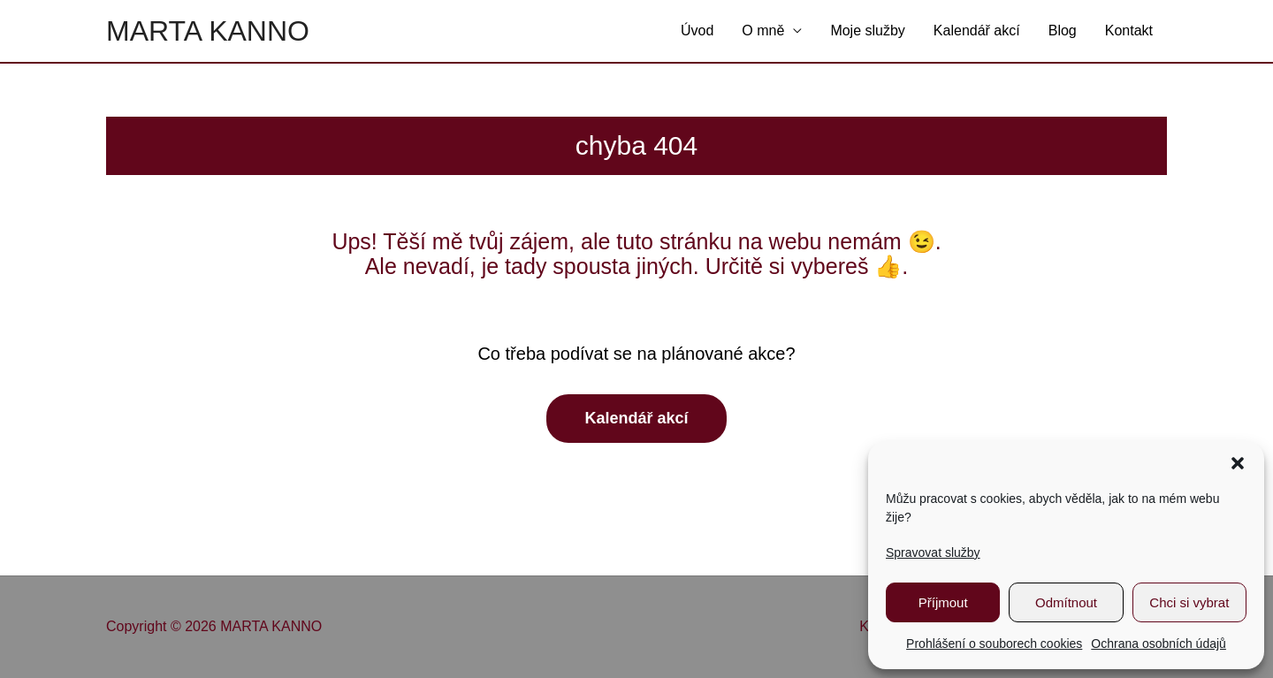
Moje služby (867, 30)
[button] (1237, 463)
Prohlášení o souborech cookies (994, 643)
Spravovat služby (933, 552)
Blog (1062, 30)
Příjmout (943, 602)
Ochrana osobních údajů (1158, 643)
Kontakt (1129, 30)
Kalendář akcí (977, 30)
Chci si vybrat (1189, 602)
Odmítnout (1066, 602)
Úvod (697, 30)
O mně (763, 30)
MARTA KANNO (207, 31)
